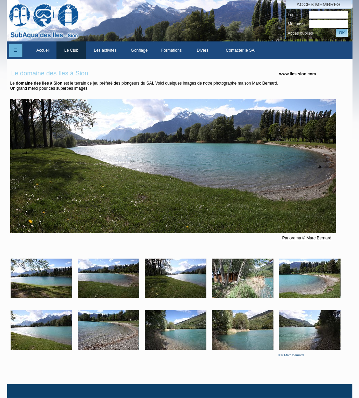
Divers (202, 50)
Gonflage (139, 50)
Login (293, 14)
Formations (171, 50)
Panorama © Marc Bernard (307, 238)
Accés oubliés (300, 33)
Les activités (105, 50)
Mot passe (297, 24)
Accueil (43, 50)
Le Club (71, 50)
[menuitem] (42, 50)
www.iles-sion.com (297, 74)
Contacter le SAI (241, 50)
